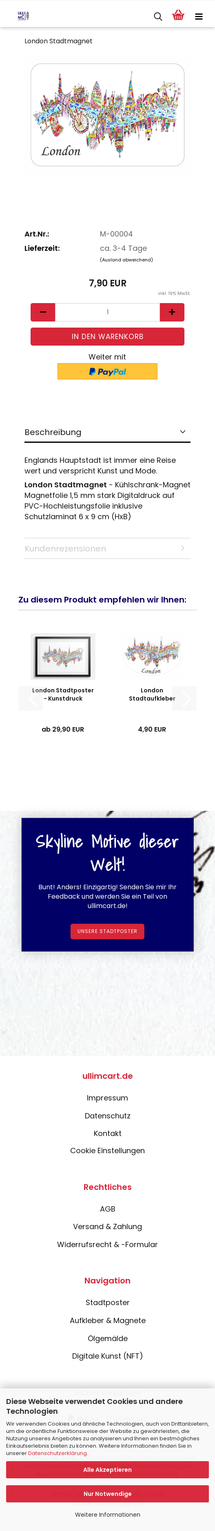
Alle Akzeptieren (107, 1470)
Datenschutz (108, 1116)
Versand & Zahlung (107, 1226)
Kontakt (108, 1133)
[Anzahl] (107, 312)
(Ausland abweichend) (126, 260)
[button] (43, 312)
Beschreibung (53, 432)
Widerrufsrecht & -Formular (107, 1244)
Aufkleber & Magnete (108, 1320)
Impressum (107, 1098)
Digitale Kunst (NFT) (107, 1356)
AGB (107, 1209)
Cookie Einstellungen (107, 1150)
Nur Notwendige (108, 1494)
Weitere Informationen (107, 1515)
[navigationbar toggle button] (198, 17)
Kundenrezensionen (65, 548)
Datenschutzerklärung (57, 1453)
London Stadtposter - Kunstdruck (63, 694)
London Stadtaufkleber (152, 694)
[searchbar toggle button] (158, 17)
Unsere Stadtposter (107, 931)
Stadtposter (108, 1302)
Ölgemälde (108, 1338)
